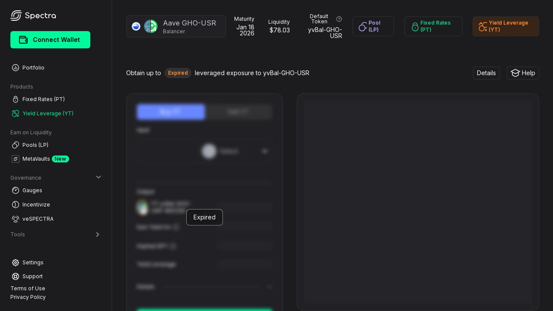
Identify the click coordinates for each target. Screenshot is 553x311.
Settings (28, 263)
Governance (55, 178)
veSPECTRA (33, 219)
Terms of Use (27, 288)
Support (27, 276)
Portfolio (28, 67)
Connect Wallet (49, 40)
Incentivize (31, 204)
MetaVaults (40, 159)
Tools (55, 234)
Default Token (326, 19)
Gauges (27, 190)
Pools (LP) (30, 145)
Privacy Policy (28, 297)
